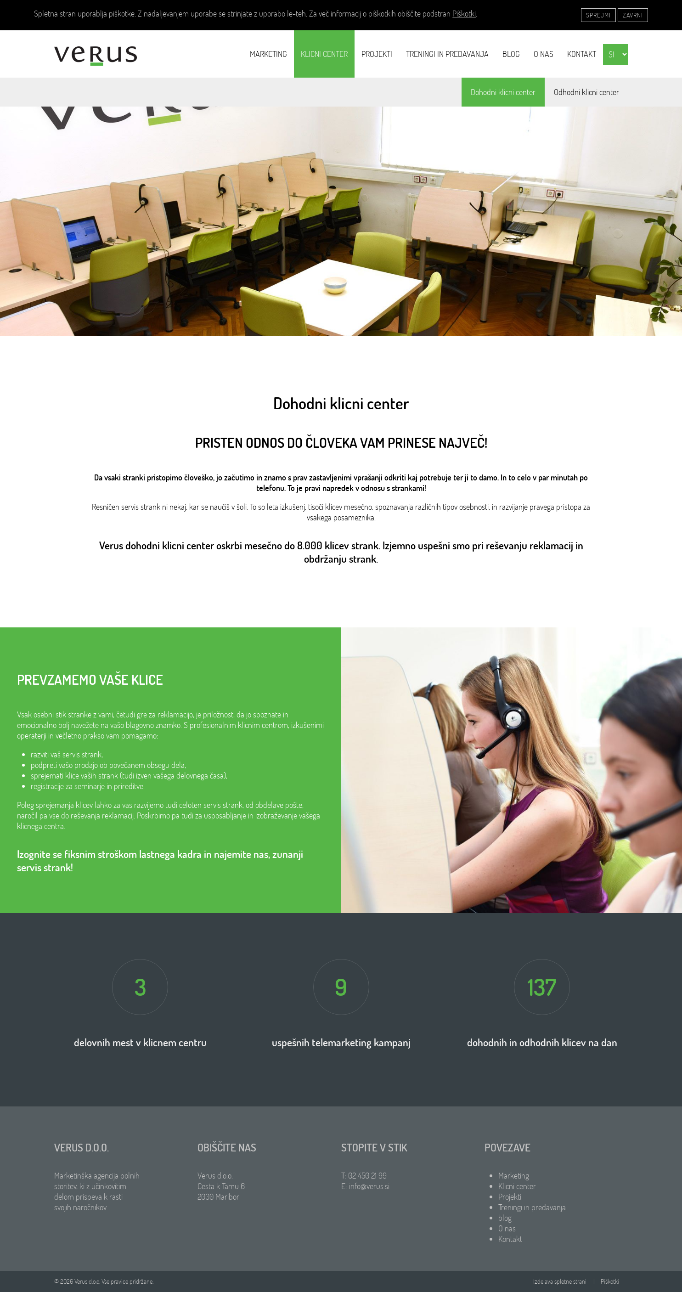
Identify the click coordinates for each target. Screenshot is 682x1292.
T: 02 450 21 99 (364, 1175)
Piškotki (464, 13)
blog (511, 54)
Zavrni (633, 15)
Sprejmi (598, 15)
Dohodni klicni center (503, 92)
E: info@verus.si (365, 1186)
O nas (543, 54)
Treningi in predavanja (447, 54)
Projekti (376, 54)
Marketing (268, 54)
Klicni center (324, 54)
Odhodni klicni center (586, 92)
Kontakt (581, 54)
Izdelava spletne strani (559, 1281)
